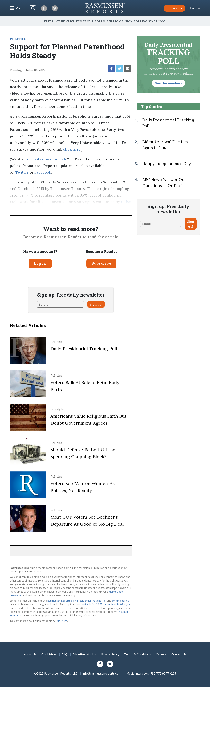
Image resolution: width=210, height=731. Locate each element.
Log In (195, 8)
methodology (71, 208)
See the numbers (168, 83)
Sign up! (96, 304)
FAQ (64, 654)
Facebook (42, 172)
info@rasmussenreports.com (102, 673)
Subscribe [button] (174, 8)
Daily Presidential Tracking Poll (83, 349)
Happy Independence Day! (167, 163)
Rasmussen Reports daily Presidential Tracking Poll (76, 600)
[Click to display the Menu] (17, 8)
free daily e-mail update (45, 159)
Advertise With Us (84, 654)
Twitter (22, 172)
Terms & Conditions (137, 654)
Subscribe (101, 263)
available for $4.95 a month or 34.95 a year (106, 604)
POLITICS (18, 39)
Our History (49, 654)
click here (72, 149)
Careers (161, 654)
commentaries (120, 600)
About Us (30, 654)
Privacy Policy (110, 654)
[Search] (33, 8)
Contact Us (178, 654)
